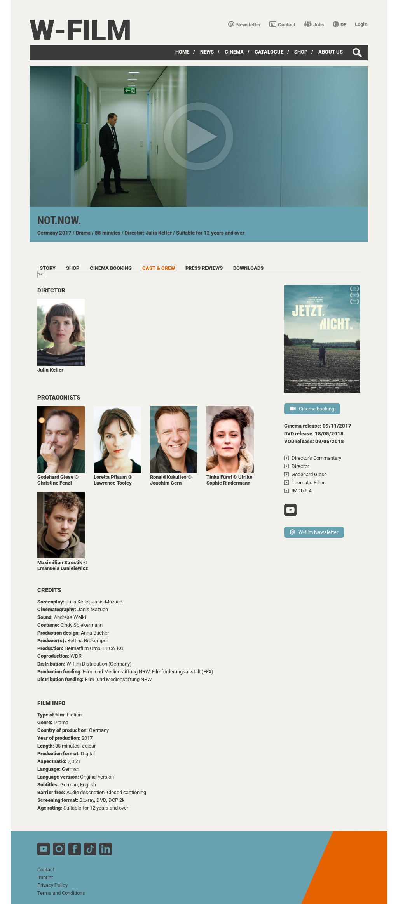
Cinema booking (312, 409)
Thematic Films (309, 482)
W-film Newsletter (314, 532)
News (207, 52)
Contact (282, 25)
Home (182, 52)
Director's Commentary (316, 458)
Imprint (45, 877)
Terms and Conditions (61, 893)
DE (339, 25)
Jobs (314, 25)
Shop (300, 52)
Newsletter (244, 25)
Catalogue (269, 52)
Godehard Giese (309, 474)
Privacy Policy (52, 885)
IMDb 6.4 (301, 491)
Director (300, 466)
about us (330, 52)
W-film (80, 30)
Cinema (234, 52)
